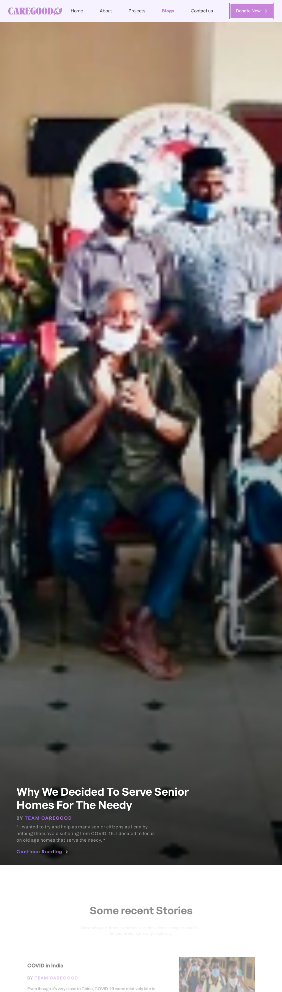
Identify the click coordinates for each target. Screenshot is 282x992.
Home (77, 10)
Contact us (202, 10)
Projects (137, 10)
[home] (35, 11)
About (106, 10)
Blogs (168, 10)
